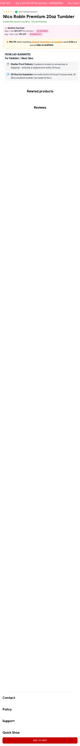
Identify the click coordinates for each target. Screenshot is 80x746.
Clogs (34, 42)
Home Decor (45, 42)
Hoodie (57, 42)
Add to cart (40, 740)
